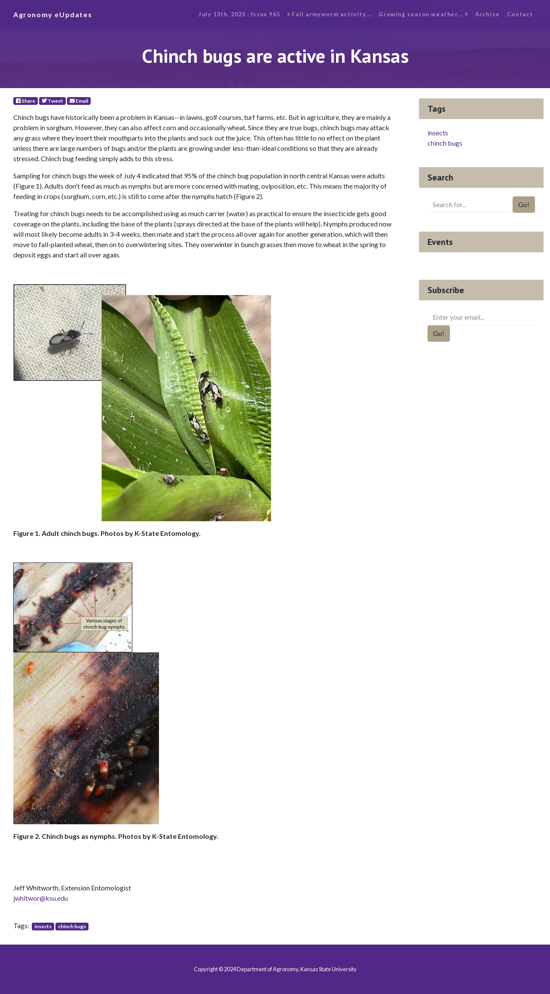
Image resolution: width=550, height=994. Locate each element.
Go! (523, 204)
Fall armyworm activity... (329, 14)
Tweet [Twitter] (52, 101)
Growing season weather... (423, 14)
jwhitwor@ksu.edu (40, 898)
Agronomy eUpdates (52, 14)
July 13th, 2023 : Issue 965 (239, 14)
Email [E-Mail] (79, 101)
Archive (487, 14)
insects (43, 926)
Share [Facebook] (25, 101)
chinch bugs (72, 926)
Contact (520, 14)
